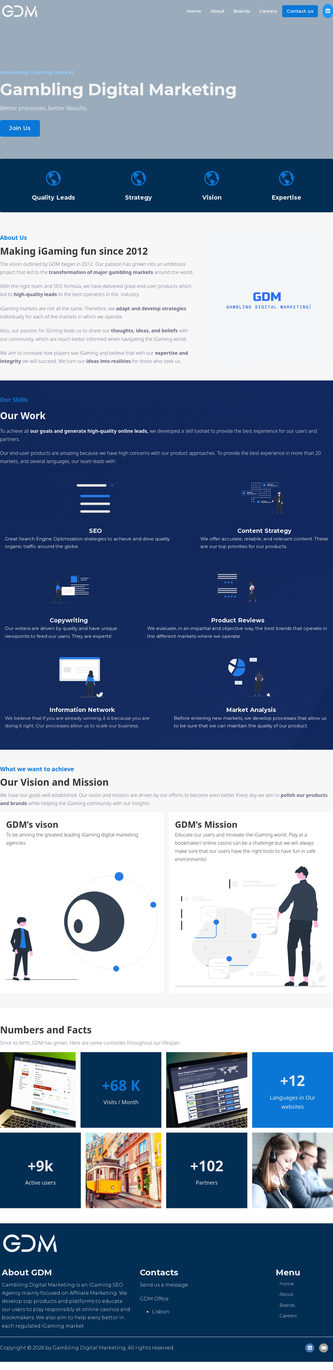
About (217, 11)
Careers (268, 11)
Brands (242, 11)
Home (194, 11)
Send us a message (164, 1285)
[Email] (323, 1347)
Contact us (300, 11)
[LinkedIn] (309, 1347)
